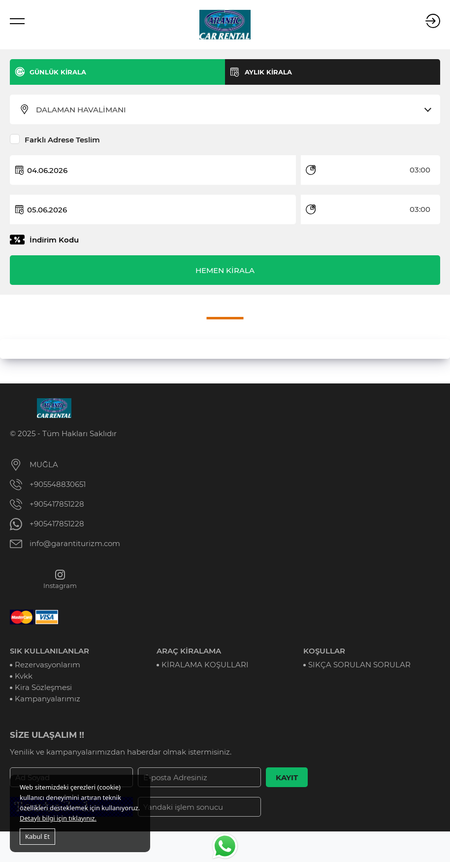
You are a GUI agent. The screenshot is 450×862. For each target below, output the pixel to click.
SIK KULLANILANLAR (49, 650)
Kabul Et (37, 836)
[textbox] (231, 110)
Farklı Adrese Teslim (62, 139)
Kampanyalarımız (47, 698)
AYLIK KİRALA (268, 72)
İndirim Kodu (54, 239)
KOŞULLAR (324, 650)
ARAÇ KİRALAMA (189, 650)
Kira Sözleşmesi (43, 687)
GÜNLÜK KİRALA (58, 72)
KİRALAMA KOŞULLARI (205, 664)
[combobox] (231, 110)
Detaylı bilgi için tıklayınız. (58, 818)
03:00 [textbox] (420, 169)
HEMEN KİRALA (225, 270)
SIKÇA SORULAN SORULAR (359, 664)
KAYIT (287, 777)
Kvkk (23, 676)
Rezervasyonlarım (47, 664)
